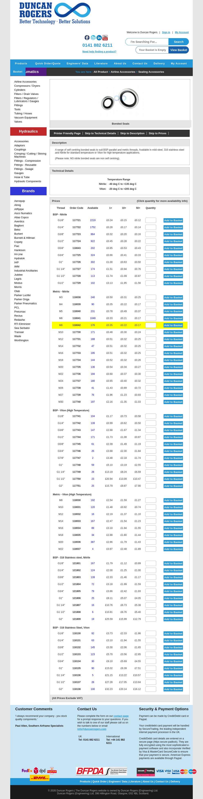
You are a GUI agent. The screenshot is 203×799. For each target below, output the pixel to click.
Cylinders (19, 89)
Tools (17, 109)
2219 (93, 220)
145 (93, 647)
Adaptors (19, 145)
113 (93, 276)
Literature (101, 63)
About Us (120, 63)
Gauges (19, 173)
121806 (76, 598)
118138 (76, 689)
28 (92, 472)
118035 (76, 535)
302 (93, 262)
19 (92, 619)
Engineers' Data (77, 63)
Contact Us (139, 63)
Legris (17, 278)
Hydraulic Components (27, 181)
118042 (76, 325)
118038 (76, 297)
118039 (76, 304)
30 (92, 661)
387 (93, 542)
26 (92, 451)
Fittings (18, 105)
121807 (76, 605)
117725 (76, 255)
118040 (76, 311)
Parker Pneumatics (25, 303)
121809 (76, 619)
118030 (76, 500)
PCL (16, 307)
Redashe (19, 319)
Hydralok (19, 258)
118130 (76, 633)
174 (93, 269)
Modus (18, 282)
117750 (76, 478)
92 (92, 633)
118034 (76, 528)
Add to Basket (173, 220)
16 (92, 514)
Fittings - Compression (27, 160)
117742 (76, 423)
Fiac (16, 246)
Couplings (20, 149)
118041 (76, 318)
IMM (16, 266)
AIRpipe (19, 209)
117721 (76, 220)
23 (92, 478)
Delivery (159, 63)
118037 (76, 549)
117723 (76, 234)
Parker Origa (21, 299)
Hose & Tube (22, 177)
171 (93, 332)
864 (93, 234)
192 (93, 500)
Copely (18, 241)
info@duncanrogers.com (92, 729)
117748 (76, 465)
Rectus (18, 315)
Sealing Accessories (151, 71)
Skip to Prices (157, 133)
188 (93, 339)
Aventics (19, 221)
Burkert (18, 233)
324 (93, 255)
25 (92, 485)
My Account (182, 32)
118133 (76, 654)
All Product (101, 71)
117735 (76, 367)
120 (93, 507)
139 (93, 423)
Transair (19, 332)
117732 (76, 346)
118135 (76, 668)
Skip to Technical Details (100, 133)
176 (93, 325)
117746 (76, 451)
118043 (76, 248)
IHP (16, 262)
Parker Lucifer (22, 295)
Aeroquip (19, 200)
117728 (76, 276)
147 (93, 430)
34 (92, 535)
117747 (76, 458)
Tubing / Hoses (23, 113)
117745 (76, 444)
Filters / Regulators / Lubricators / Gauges (26, 100)
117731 (76, 339)
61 (92, 444)
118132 (76, 647)
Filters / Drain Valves (26, 93)
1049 (93, 318)
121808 (76, 612)
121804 (76, 584)
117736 (76, 374)
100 (93, 689)
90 (92, 304)
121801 (76, 563)
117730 (76, 332)
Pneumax (20, 311)
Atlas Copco (21, 217)
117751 (76, 485)
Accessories (21, 141)
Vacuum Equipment (25, 117)
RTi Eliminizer (22, 323)
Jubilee (18, 274)
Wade (17, 336)
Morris (18, 287)
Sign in (166, 32)
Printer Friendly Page (67, 133)
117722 (76, 227)
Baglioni (19, 225)
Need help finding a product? (99, 51)
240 (93, 297)
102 (93, 283)
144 (93, 360)
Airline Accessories (25, 81)
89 (92, 528)
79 (92, 591)
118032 (76, 514)
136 (93, 367)
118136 (76, 675)
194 (93, 374)
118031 (76, 507)
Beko (17, 229)
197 (93, 401)
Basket (17, 71)
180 (93, 381)
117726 (76, 262)
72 (92, 584)
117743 (76, 430)
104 (93, 416)
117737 (76, 381)
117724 (76, 241)
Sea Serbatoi (22, 328)
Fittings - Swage (23, 168)
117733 (76, 353)
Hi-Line (18, 254)
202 (93, 248)
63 (92, 640)
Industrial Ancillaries (26, 270)
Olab (17, 291)
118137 (76, 682)
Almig (17, 205)
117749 (76, 472)
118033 (76, 521)
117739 (76, 394)
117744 (76, 437)
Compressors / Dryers (27, 85)
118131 (76, 640)
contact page (121, 716)
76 (92, 394)
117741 (76, 416)
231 (93, 311)
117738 (76, 387)
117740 (76, 401)
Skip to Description (132, 133)
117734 (76, 360)
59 (92, 465)
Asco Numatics (23, 213)
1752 (93, 227)
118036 (76, 542)
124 (93, 570)
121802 (76, 570)
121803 (76, 577)
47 (92, 346)
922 (93, 241)
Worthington (21, 340)
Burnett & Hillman (24, 237)
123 (93, 654)
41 (92, 387)
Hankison (19, 250)
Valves (18, 121)
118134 (76, 661)
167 (93, 521)
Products (21, 63)
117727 (76, 269)
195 (93, 353)
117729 (76, 283)
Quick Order (100, 781)
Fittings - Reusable (25, 164)
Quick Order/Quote (48, 63)
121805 (76, 591)
